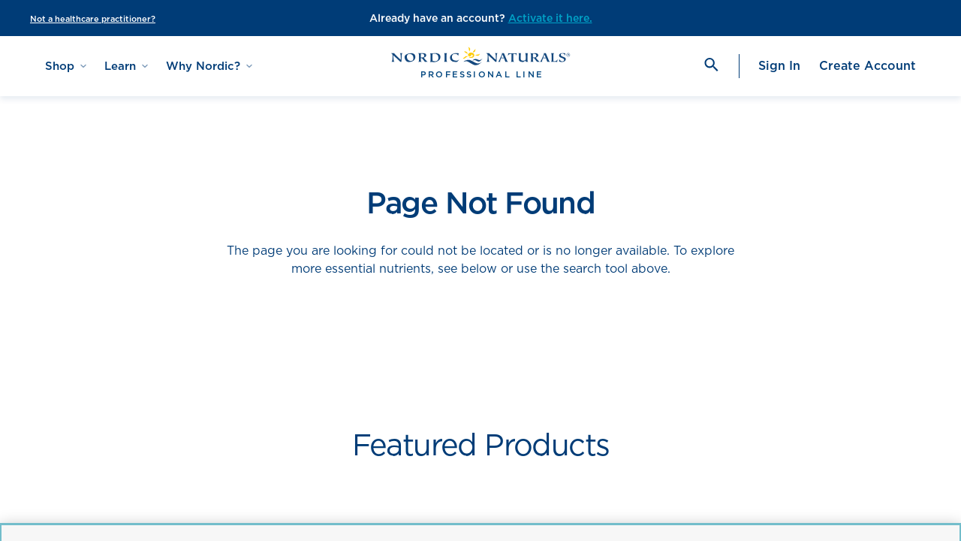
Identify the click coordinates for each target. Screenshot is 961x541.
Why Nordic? (209, 66)
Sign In (779, 66)
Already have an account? (438, 18)
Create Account (867, 66)
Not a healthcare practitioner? (92, 19)
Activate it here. (550, 18)
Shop (65, 66)
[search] (710, 66)
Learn (126, 66)
